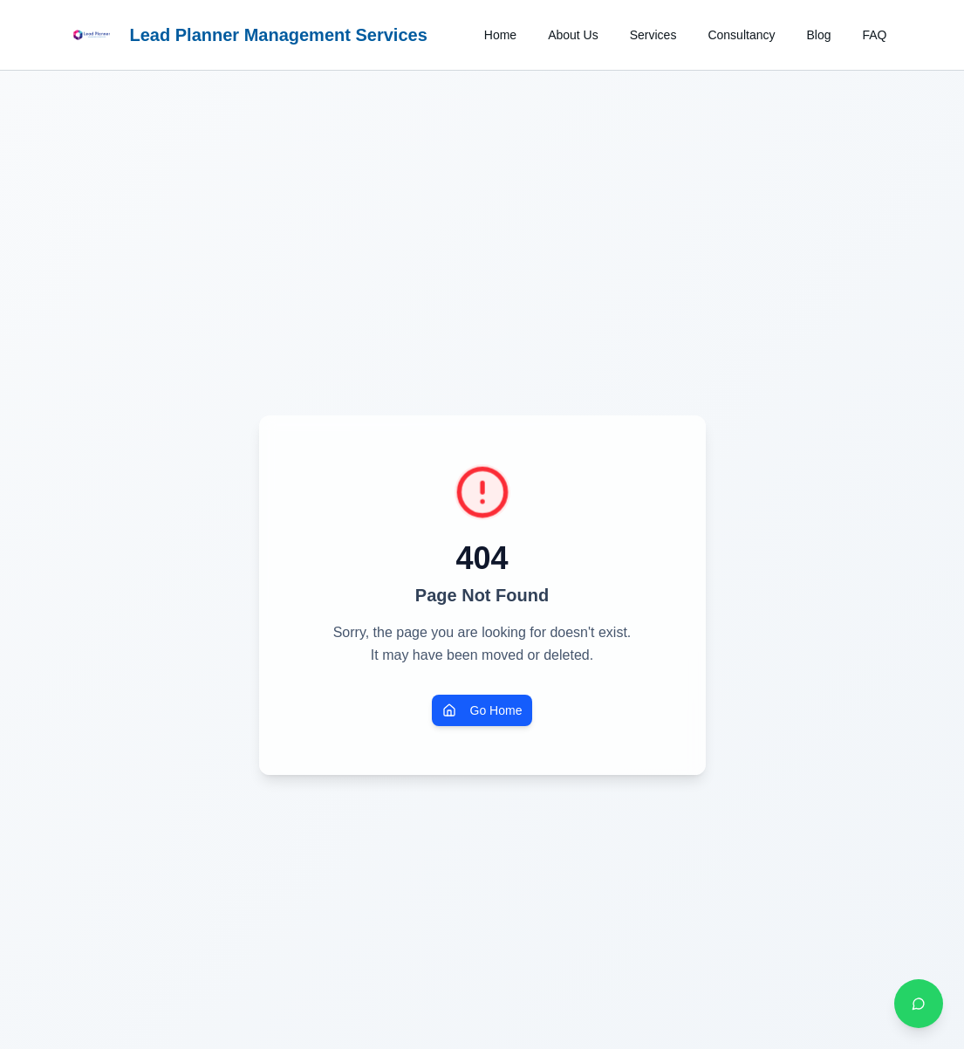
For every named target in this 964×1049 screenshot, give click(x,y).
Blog (818, 35)
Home (500, 35)
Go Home (482, 710)
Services (653, 35)
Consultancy (741, 35)
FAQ (874, 35)
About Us (573, 35)
